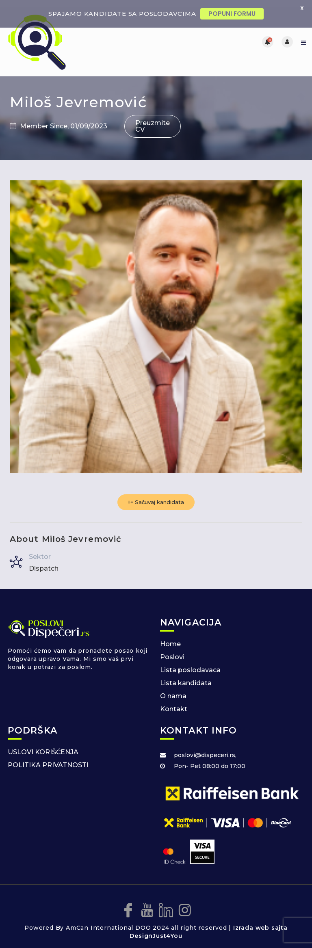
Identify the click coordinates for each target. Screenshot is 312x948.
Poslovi (172, 650)
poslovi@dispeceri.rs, (205, 748)
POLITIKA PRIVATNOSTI (48, 758)
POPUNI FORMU (232, 13)
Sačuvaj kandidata (156, 495)
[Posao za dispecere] (81, 34)
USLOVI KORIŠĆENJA (43, 745)
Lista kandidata (186, 676)
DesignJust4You (156, 929)
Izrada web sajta (260, 921)
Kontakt (173, 702)
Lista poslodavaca (190, 663)
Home (170, 637)
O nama (173, 689)
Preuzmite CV (152, 119)
